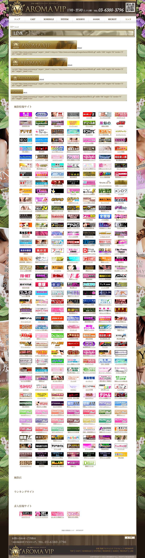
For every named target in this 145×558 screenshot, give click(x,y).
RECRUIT (124, 551)
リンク (17, 26)
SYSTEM (96, 551)
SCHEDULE (86, 551)
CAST (78, 551)
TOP (11, 26)
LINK (131, 551)
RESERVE (107, 551)
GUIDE (115, 551)
